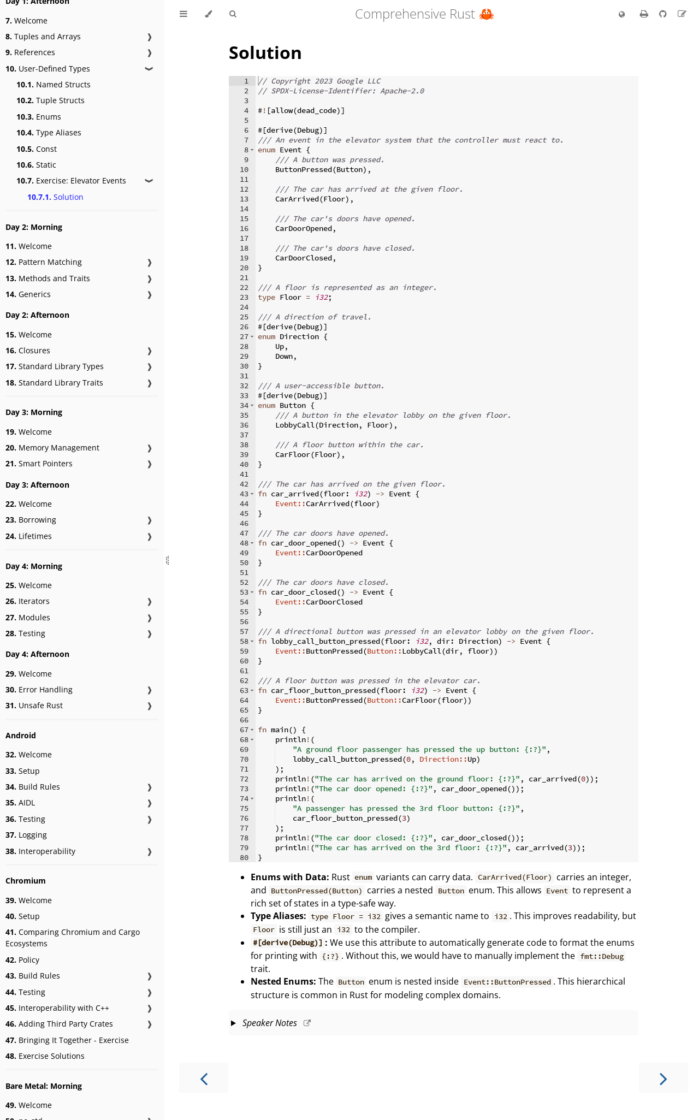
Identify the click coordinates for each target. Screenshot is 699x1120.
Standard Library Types (54, 366)
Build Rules (32, 786)
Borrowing (30, 519)
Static (36, 164)
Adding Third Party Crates (59, 1023)
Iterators (27, 601)
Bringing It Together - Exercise (67, 1040)
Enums (38, 116)
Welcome (26, 20)
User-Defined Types (47, 68)
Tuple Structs (50, 100)
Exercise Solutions (45, 1056)
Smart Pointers (39, 463)
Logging (26, 834)
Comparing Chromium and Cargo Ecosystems (72, 938)
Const (36, 149)
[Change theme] (208, 14)
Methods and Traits (47, 278)
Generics (28, 294)
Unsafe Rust (34, 705)
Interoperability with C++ (57, 1008)
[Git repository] (664, 14)
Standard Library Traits (54, 382)
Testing (25, 633)
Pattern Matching (43, 262)
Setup (22, 771)
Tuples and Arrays (43, 36)
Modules (27, 617)
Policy (22, 960)
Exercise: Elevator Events (71, 180)
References (30, 52)
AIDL (20, 802)
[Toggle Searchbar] (233, 14)
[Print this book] (645, 14)
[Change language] (621, 14)
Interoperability (40, 851)
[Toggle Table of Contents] (183, 14)
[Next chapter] (663, 1078)
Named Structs (53, 84)
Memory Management (52, 447)
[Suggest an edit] (682, 14)
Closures (27, 350)
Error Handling (39, 689)
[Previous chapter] (203, 1078)
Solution (55, 197)
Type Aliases (48, 132)
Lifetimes (28, 536)
